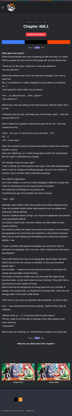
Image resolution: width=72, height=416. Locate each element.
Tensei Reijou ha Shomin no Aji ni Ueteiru (36, 22)
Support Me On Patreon (36, 34)
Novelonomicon (30, 410)
